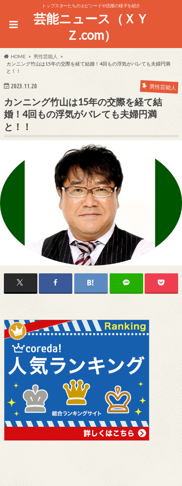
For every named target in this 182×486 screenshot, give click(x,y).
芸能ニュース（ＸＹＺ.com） (91, 27)
